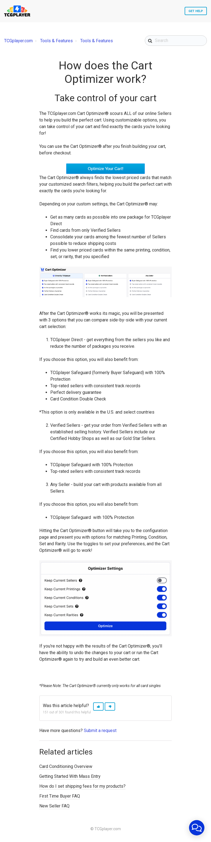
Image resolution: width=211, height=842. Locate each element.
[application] (196, 827)
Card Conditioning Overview (65, 766)
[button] (98, 706)
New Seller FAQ (54, 806)
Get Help (195, 11)
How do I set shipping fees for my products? (82, 786)
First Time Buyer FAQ (59, 796)
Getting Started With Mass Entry (70, 776)
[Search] (176, 40)
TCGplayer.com (18, 40)
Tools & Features (56, 40)
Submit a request (100, 730)
